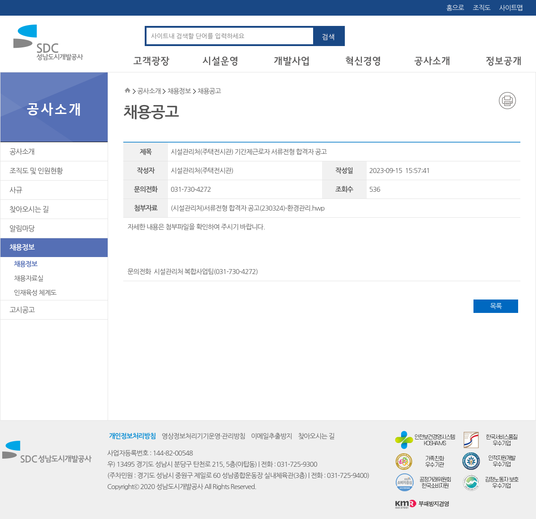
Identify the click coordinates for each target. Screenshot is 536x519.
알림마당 (21, 228)
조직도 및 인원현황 (36, 170)
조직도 (481, 7)
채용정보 (21, 247)
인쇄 (507, 100)
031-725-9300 (297, 464)
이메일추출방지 (271, 436)
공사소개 (21, 151)
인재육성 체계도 (35, 292)
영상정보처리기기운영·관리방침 (203, 436)
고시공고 (21, 309)
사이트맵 (511, 7)
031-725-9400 (347, 475)
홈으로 (455, 7)
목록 (496, 306)
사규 (15, 190)
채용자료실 (28, 278)
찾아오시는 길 (29, 209)
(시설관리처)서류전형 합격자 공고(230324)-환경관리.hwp (247, 208)
